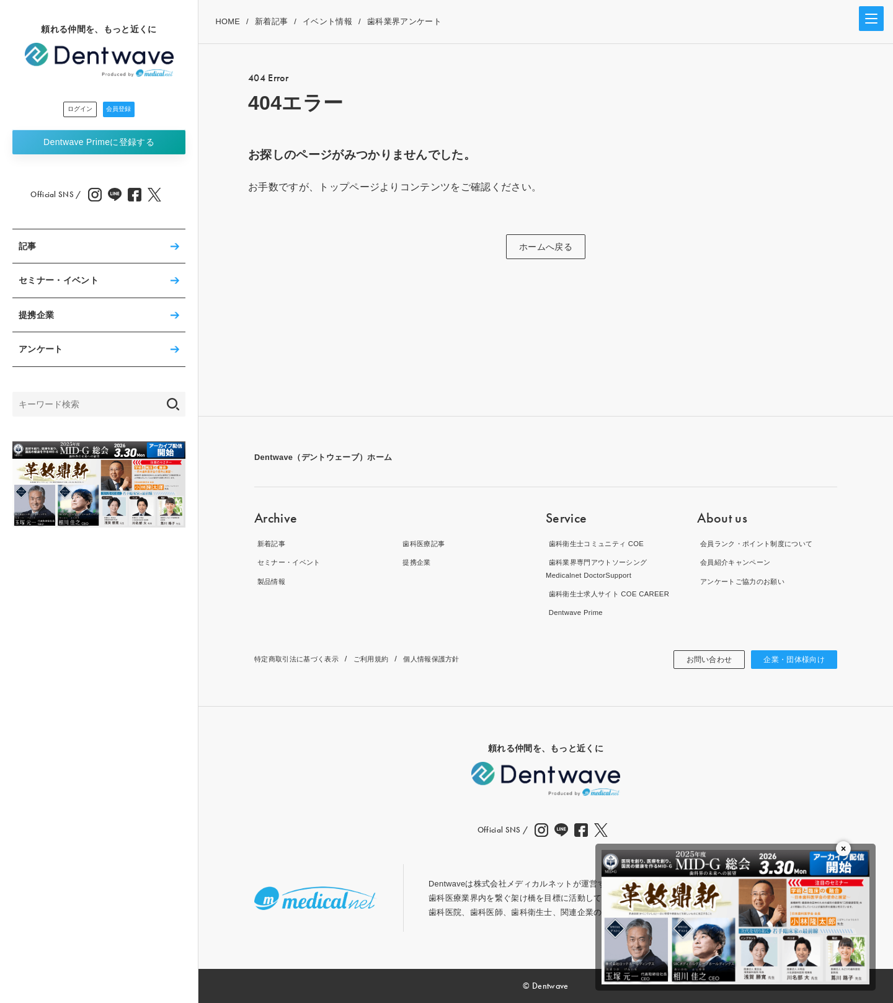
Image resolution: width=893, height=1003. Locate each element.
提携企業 (36, 319)
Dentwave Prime (98, 145)
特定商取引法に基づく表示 (303, 658)
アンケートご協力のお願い (746, 580)
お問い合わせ (695, 660)
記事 (28, 250)
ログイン (65, 111)
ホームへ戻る (545, 247)
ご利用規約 (389, 658)
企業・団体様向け (789, 660)
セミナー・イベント (59, 284)
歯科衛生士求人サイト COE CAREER (615, 593)
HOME (227, 21)
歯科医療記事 (425, 542)
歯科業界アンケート (404, 21)
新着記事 (271, 21)
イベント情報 (327, 21)
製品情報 (270, 580)
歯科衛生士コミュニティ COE (601, 542)
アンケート (41, 353)
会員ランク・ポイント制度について (763, 542)
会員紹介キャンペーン (738, 562)
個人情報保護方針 (457, 658)
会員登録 (133, 111)
